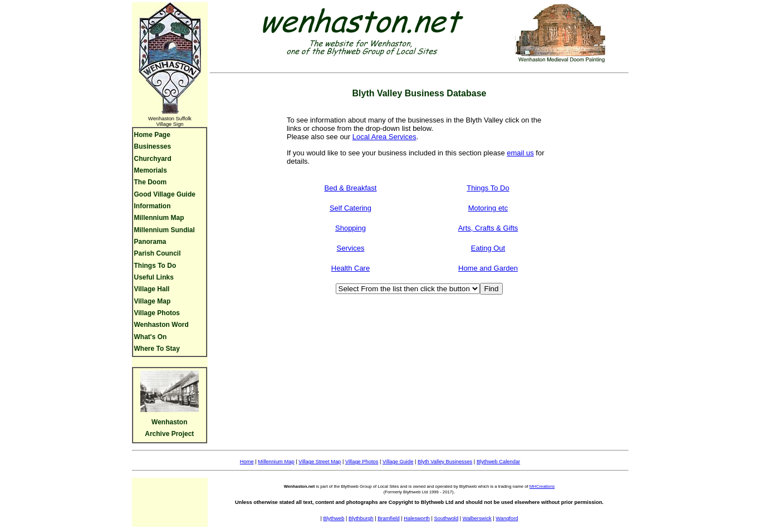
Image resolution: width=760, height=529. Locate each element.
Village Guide (398, 461)
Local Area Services (384, 137)
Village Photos (157, 313)
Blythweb (334, 518)
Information (152, 206)
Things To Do (155, 266)
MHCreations (542, 486)
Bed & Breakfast (351, 188)
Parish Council (157, 253)
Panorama (150, 242)
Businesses (152, 146)
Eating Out (488, 248)
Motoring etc (488, 208)
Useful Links (154, 277)
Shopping (350, 228)
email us (520, 153)
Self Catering (350, 208)
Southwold (446, 518)
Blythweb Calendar (498, 461)
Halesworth (417, 518)
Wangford (507, 518)
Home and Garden (488, 268)
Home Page (152, 135)
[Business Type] (408, 288)
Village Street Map (319, 461)
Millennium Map (159, 218)
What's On (150, 337)
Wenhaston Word (161, 325)
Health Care (350, 268)
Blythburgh (361, 518)
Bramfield (388, 518)
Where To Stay (157, 348)
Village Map (152, 301)
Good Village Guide (164, 194)
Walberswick (477, 518)
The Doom (150, 182)
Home (247, 461)
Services (351, 248)
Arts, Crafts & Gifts (488, 228)
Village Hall (152, 289)
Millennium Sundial (164, 230)
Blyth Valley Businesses (445, 461)
